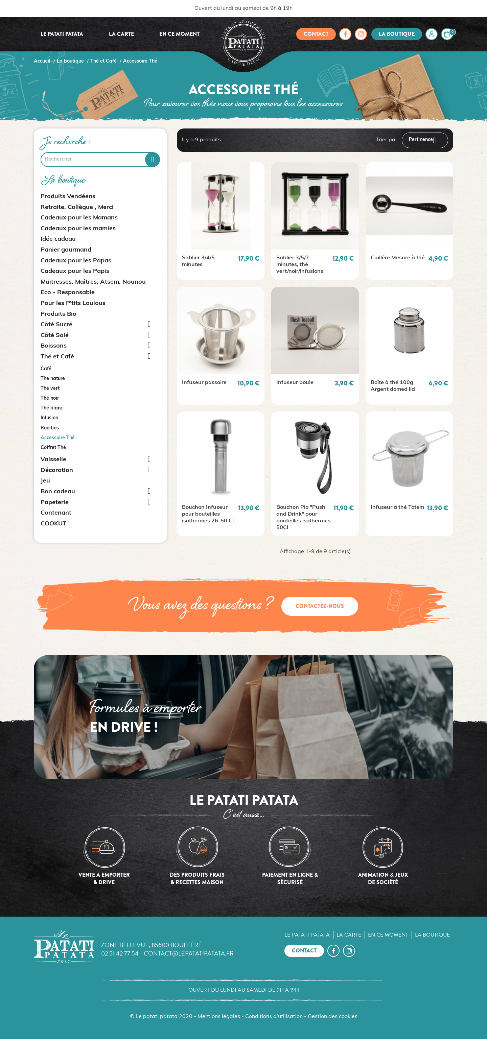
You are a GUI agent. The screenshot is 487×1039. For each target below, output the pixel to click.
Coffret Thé (53, 447)
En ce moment (179, 34)
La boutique (397, 34)
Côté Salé (55, 335)
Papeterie (55, 502)
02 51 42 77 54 (120, 953)
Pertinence (425, 140)
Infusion (49, 418)
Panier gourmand (66, 250)
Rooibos (50, 428)
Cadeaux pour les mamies (78, 229)
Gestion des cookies (332, 1016)
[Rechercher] (100, 159)
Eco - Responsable (68, 292)
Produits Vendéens (68, 196)
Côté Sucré (56, 325)
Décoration (57, 470)
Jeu (45, 481)
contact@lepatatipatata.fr (189, 953)
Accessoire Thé (58, 438)
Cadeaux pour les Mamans (79, 218)
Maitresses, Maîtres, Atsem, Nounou (93, 282)
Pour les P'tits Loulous (73, 303)
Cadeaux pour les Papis (75, 271)
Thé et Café (57, 357)
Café (46, 369)
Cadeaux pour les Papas (76, 261)
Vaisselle (53, 459)
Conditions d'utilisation (274, 1016)
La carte (121, 34)
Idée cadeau (58, 239)
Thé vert (50, 388)
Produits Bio (58, 314)
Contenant (56, 513)
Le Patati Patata (62, 34)
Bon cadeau (58, 492)
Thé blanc (52, 408)
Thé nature (53, 378)
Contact (316, 34)
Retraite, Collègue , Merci (77, 207)
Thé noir (50, 398)
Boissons (54, 346)
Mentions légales (219, 1016)
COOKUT (53, 524)
